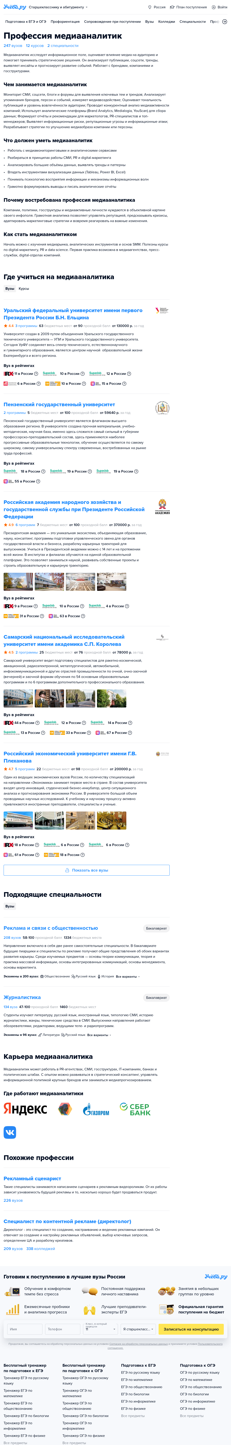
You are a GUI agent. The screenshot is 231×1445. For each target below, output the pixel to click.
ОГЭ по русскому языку (199, 1372)
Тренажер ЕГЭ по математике (18, 1393)
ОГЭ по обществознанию (201, 1387)
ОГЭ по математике (196, 1380)
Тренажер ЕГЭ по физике (24, 1435)
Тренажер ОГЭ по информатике (77, 1426)
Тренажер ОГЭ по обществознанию (77, 1406)
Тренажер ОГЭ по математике (77, 1393)
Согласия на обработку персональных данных (138, 1343)
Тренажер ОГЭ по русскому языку (85, 1381)
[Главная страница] (15, 7)
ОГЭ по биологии (194, 1394)
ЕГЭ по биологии (135, 1394)
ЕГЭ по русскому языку (140, 1372)
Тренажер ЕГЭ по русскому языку (26, 1381)
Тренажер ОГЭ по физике (83, 1435)
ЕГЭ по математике (137, 1380)
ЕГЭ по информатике (138, 1401)
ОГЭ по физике (192, 1408)
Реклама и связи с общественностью (51, 928)
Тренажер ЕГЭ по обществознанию (18, 1406)
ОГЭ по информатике (197, 1401)
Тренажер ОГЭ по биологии (85, 1416)
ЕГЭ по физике (133, 1408)
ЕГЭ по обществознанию (141, 1387)
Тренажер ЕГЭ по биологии (26, 1416)
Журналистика (22, 997)
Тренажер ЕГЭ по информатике (18, 1426)
